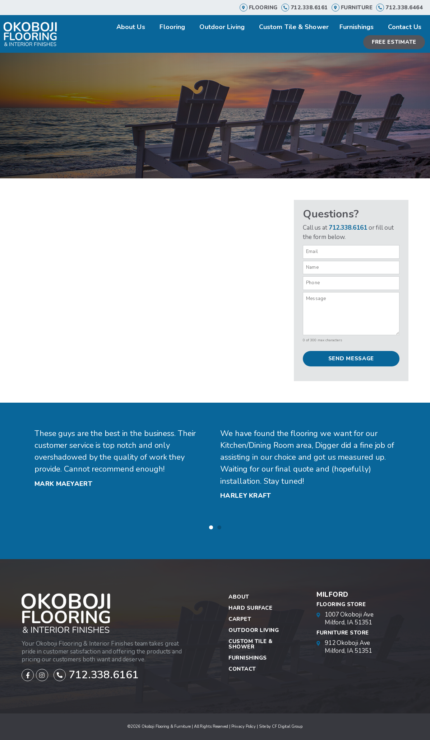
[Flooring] (244, 7)
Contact (242, 669)
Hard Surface (250, 608)
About (238, 596)
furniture (357, 7)
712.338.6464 (404, 7)
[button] (211, 527)
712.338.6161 (309, 7)
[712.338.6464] (380, 7)
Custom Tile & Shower (294, 27)
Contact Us (404, 27)
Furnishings (358, 27)
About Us (132, 27)
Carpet (239, 619)
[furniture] (335, 7)
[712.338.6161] (285, 7)
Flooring (263, 7)
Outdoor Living (223, 27)
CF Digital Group (287, 726)
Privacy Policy (243, 726)
